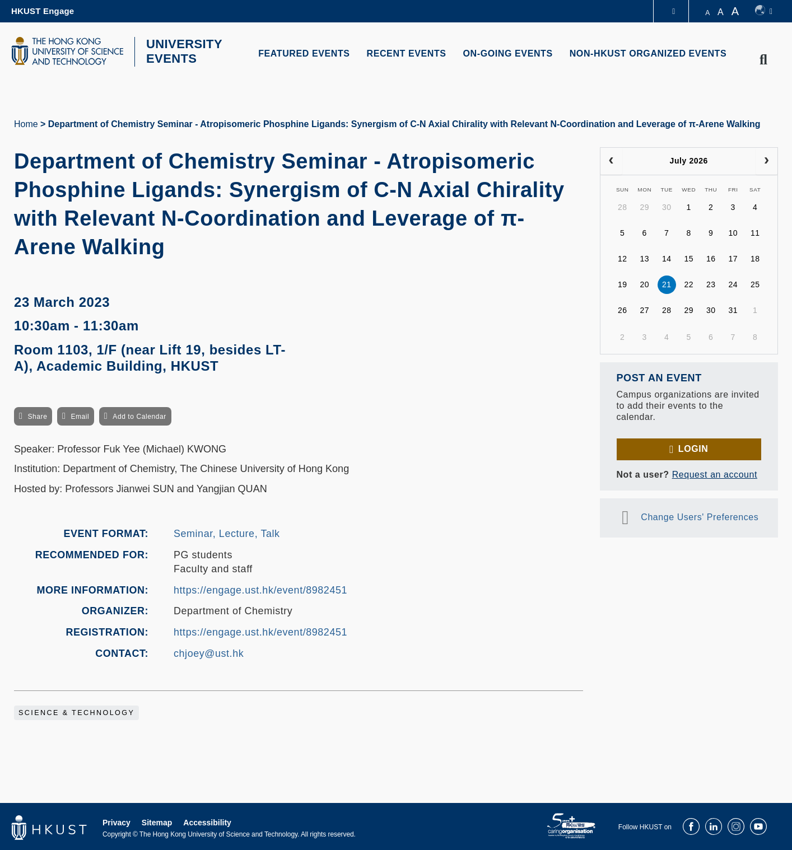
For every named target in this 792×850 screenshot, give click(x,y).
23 (711, 283)
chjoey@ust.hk (209, 651)
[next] (766, 159)
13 (644, 257)
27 (644, 309)
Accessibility (207, 821)
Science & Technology (76, 712)
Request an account (714, 473)
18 (755, 257)
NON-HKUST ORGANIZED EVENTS (648, 53)
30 (667, 206)
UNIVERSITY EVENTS (181, 51)
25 (755, 283)
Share (37, 415)
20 (644, 283)
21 (667, 283)
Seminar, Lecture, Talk (227, 532)
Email (80, 415)
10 (733, 231)
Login (693, 447)
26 (622, 309)
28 (622, 206)
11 (755, 231)
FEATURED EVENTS (304, 53)
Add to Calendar (139, 415)
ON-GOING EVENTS (508, 53)
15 (688, 257)
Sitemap (157, 821)
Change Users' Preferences (699, 515)
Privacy (117, 821)
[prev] (611, 159)
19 (622, 283)
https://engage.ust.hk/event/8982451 (260, 588)
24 (733, 283)
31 (733, 309)
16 (711, 257)
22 (688, 283)
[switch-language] (764, 11)
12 (622, 257)
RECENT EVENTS (406, 53)
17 (733, 257)
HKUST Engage (42, 11)
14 (667, 257)
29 (644, 206)
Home (26, 122)
